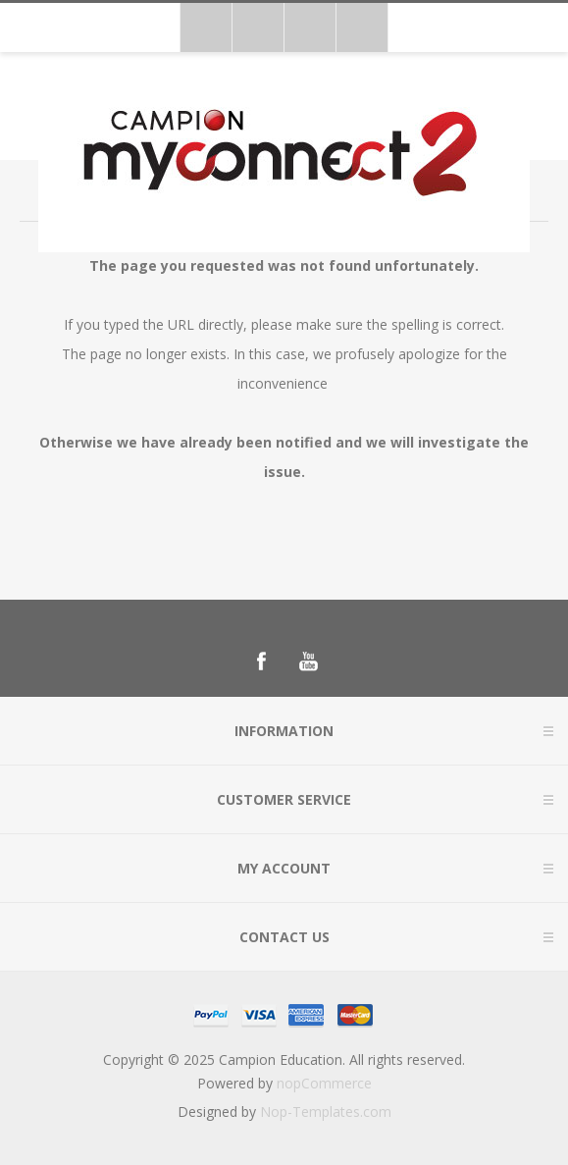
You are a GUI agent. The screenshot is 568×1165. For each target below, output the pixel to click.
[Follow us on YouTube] (308, 661)
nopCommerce (324, 1083)
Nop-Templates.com (325, 1111)
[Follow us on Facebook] (261, 661)
